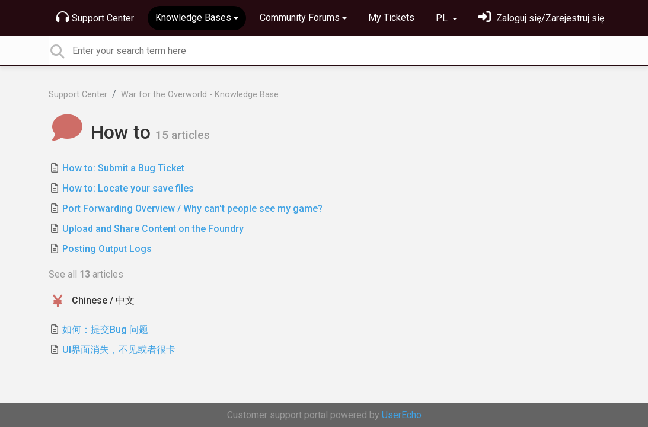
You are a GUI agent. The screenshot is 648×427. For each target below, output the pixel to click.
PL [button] (443, 18)
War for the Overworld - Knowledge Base (200, 95)
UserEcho (402, 414)
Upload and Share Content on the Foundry (153, 228)
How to (102, 132)
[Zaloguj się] (541, 18)
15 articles (182, 135)
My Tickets (391, 17)
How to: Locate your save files (128, 188)
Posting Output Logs (107, 248)
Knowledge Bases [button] (193, 17)
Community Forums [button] (300, 17)
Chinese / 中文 (103, 300)
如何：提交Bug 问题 (105, 329)
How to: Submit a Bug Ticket (123, 168)
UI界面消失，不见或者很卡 (118, 349)
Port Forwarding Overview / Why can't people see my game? (192, 208)
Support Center (95, 17)
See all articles (86, 274)
